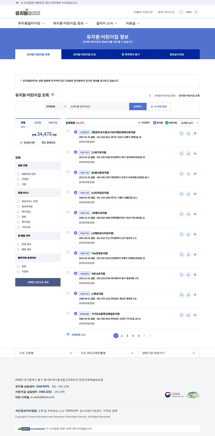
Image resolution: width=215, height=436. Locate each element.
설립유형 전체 (26, 174)
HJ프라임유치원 (100, 193)
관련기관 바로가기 (153, 352)
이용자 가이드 (143, 12)
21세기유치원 (98, 152)
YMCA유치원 (98, 273)
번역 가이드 (166, 12)
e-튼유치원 (97, 293)
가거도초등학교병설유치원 (105, 314)
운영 (21, 266)
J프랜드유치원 (99, 213)
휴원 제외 (24, 244)
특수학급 (23, 211)
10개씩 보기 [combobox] (187, 123)
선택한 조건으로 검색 (38, 282)
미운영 (22, 271)
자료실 (130, 23)
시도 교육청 (26, 352)
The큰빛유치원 (99, 253)
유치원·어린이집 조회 (38, 54)
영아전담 (23, 222)
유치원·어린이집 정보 (68, 23)
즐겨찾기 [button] (195, 133)
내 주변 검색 (160, 106)
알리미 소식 (104, 23)
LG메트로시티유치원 (102, 233)
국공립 (22, 179)
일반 (21, 216)
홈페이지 (188, 133)
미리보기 (181, 133)
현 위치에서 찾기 (131, 54)
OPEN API (72, 410)
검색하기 (137, 106)
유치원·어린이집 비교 (84, 54)
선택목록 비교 (78, 334)
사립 (21, 184)
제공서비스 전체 (27, 201)
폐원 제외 (24, 249)
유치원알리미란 (29, 23)
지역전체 (50, 106)
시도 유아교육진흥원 (93, 352)
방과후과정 (25, 206)
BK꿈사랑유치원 (100, 172)
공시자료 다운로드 (91, 410)
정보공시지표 (177, 54)
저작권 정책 (110, 410)
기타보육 (23, 227)
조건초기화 (29, 142)
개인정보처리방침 (26, 410)
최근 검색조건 (48, 142)
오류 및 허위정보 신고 (51, 410)
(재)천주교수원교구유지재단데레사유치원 (113, 132)
